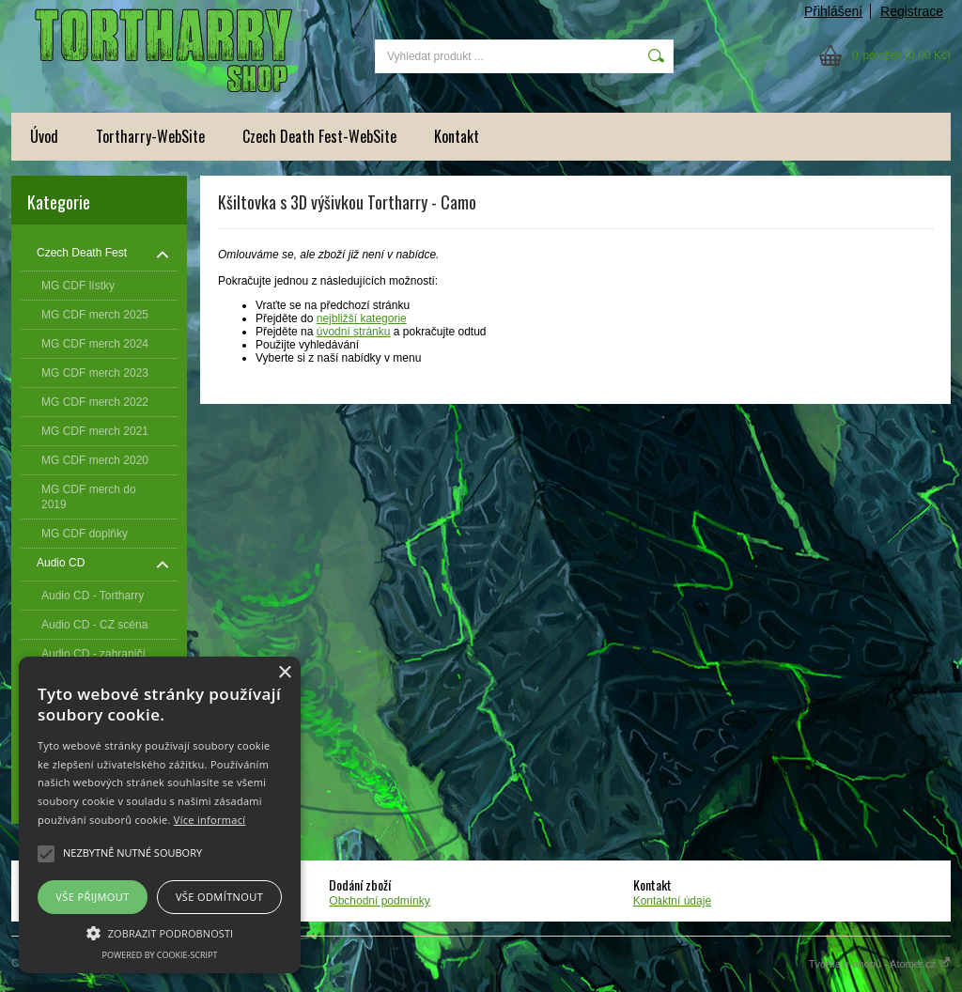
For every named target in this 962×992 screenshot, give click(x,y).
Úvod (44, 136)
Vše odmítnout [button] (219, 897)
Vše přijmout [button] (92, 897)
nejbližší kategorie (362, 318)
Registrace (911, 11)
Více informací (210, 820)
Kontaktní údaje (672, 900)
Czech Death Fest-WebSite (319, 136)
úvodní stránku (354, 331)
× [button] (284, 673)
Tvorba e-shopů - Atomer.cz (880, 963)
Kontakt (456, 136)
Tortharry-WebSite (150, 136)
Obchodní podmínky (379, 900)
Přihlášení (833, 11)
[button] (160, 931)
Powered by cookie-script (160, 955)
